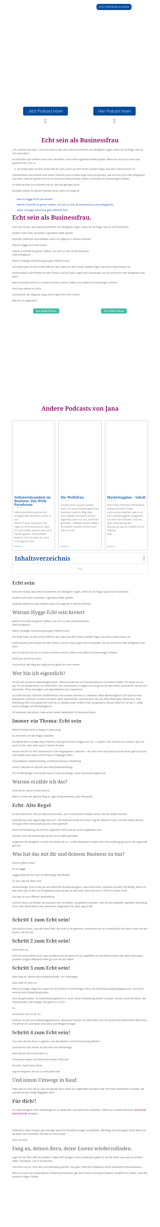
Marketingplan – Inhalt (126, 497)
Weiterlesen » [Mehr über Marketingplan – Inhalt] (111, 546)
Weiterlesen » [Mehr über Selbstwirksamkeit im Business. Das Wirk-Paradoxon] (18, 546)
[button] (144, 558)
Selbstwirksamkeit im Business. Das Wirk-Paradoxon (32, 501)
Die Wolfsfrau (72, 497)
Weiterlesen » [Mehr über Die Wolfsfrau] (65, 546)
